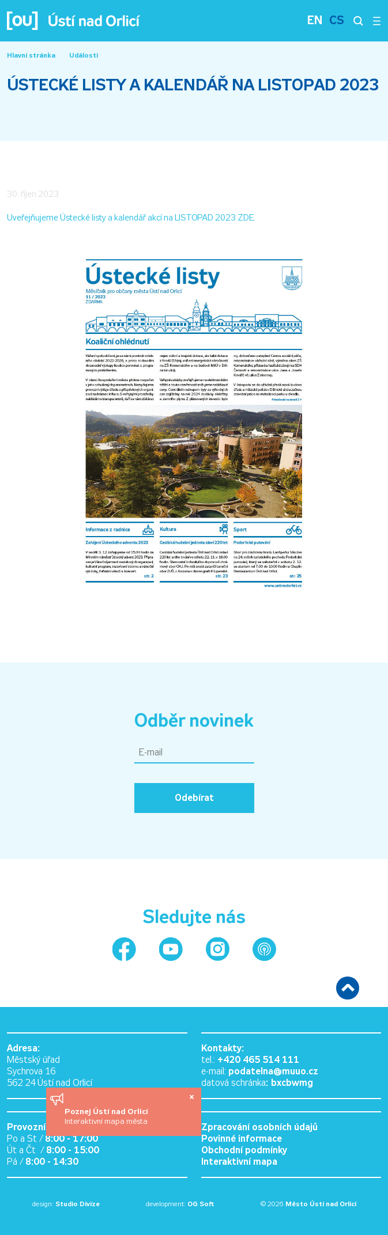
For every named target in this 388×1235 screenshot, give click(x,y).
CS (336, 20)
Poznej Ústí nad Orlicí (107, 1111)
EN (314, 20)
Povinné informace (241, 1138)
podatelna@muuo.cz (273, 1071)
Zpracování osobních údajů (259, 1127)
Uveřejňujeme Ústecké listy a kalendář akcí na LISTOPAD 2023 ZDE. (131, 217)
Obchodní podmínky (244, 1150)
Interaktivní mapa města (106, 1121)
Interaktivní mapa (239, 1161)
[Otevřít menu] (376, 20)
